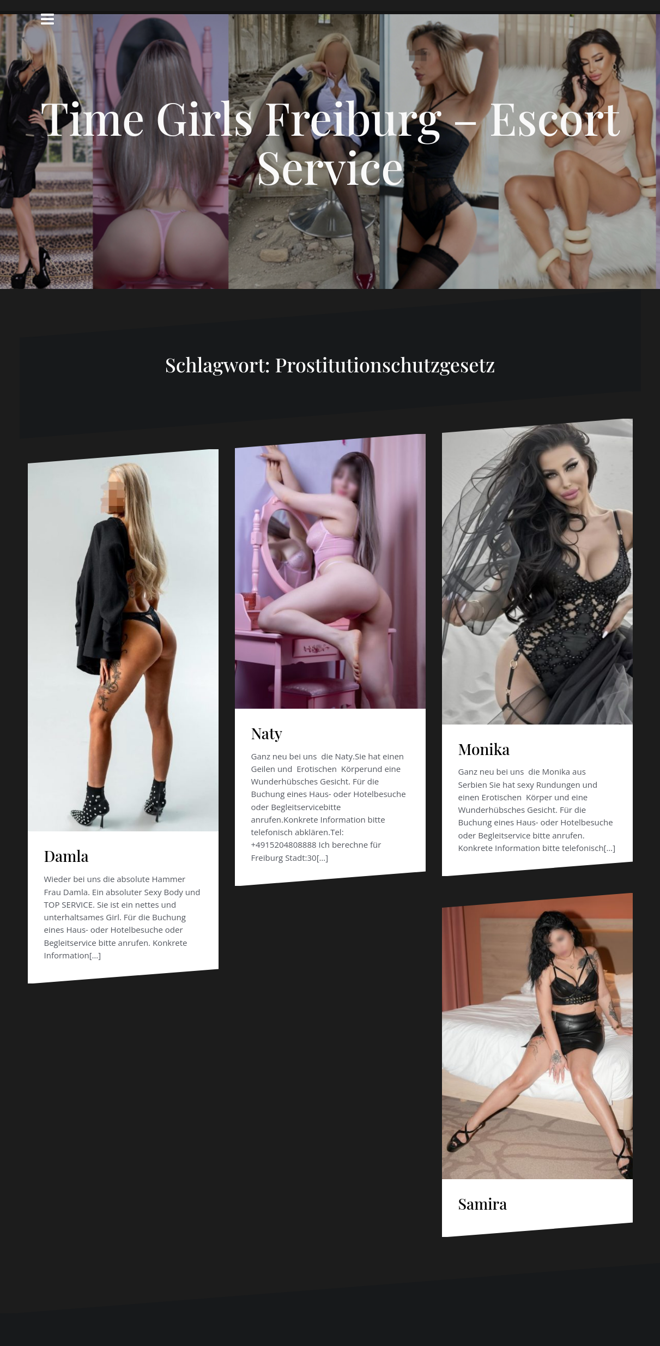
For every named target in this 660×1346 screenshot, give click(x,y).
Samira (482, 1203)
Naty (267, 733)
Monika (484, 749)
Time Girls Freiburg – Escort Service (330, 141)
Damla (66, 856)
